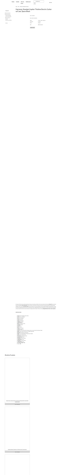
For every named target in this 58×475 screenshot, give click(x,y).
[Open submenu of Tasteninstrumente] (12, 14)
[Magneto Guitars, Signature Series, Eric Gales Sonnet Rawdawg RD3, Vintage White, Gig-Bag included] (25, 398)
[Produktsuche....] (39, 1)
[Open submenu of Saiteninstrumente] (12, 13)
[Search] (35, 3)
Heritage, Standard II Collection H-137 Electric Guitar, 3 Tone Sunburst (17, 449)
